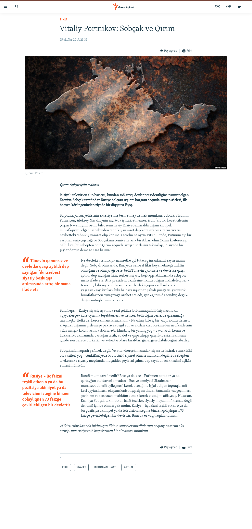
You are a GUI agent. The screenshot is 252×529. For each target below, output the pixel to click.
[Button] (168, 51)
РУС (217, 6)
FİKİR (63, 20)
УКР (228, 6)
